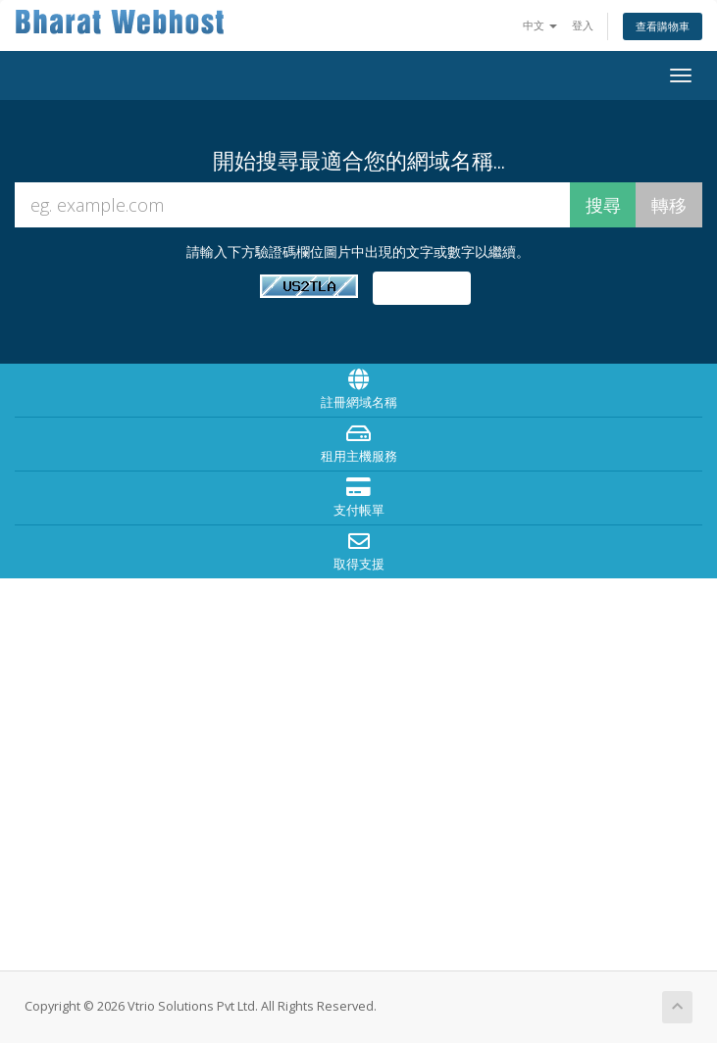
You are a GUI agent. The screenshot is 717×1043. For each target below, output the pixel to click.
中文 (540, 25)
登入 (582, 25)
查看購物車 (663, 26)
